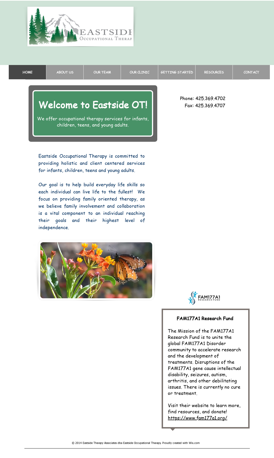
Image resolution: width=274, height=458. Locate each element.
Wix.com (194, 443)
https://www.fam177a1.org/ (197, 418)
